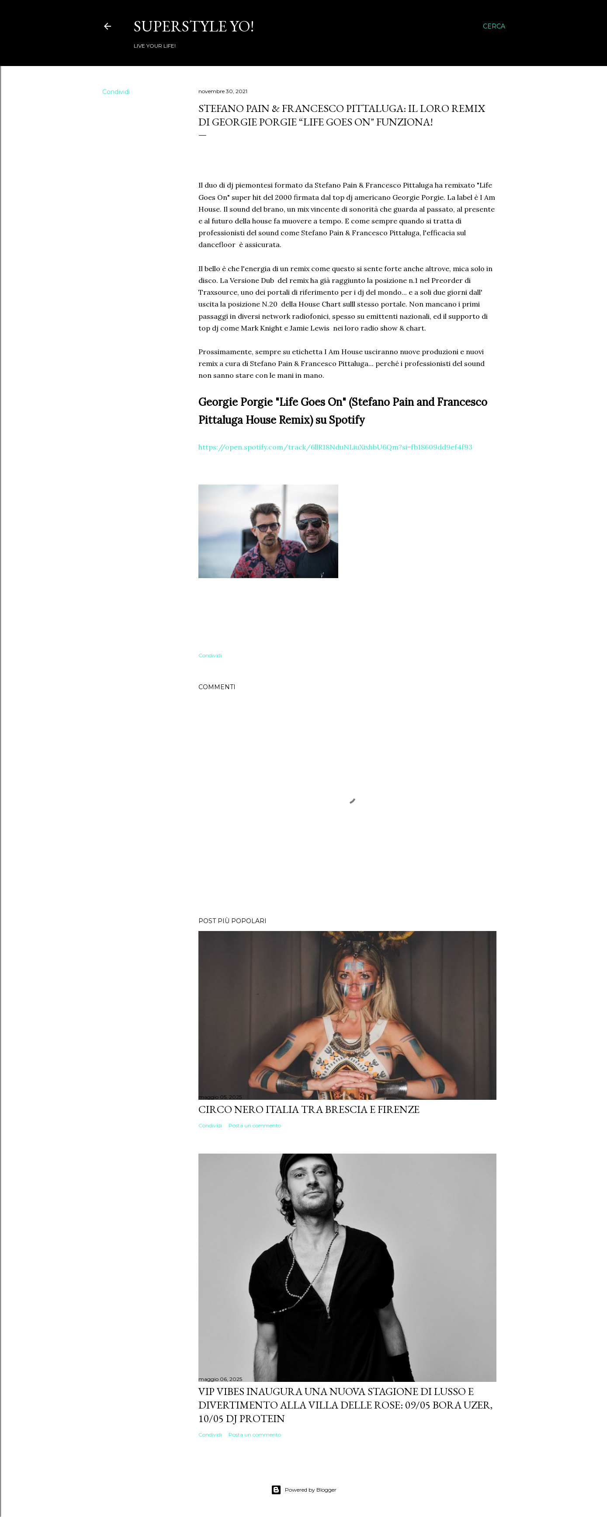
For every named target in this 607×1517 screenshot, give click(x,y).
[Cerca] (494, 26)
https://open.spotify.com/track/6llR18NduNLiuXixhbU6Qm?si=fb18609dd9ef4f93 (335, 447)
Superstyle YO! (194, 26)
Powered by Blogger (303, 1490)
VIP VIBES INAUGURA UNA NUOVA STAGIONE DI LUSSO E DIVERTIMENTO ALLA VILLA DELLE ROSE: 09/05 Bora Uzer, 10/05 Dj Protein (345, 1404)
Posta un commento (255, 1125)
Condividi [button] (116, 92)
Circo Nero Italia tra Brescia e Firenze (309, 1109)
